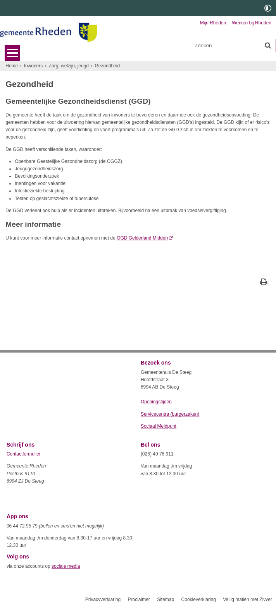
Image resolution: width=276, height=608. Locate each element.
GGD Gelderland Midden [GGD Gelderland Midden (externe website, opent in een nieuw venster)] (142, 238)
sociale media (66, 566)
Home (11, 66)
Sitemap (165, 599)
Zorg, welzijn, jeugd (69, 66)
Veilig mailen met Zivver (247, 599)
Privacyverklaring (103, 599)
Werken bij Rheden (251, 23)
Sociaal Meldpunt (158, 426)
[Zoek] (268, 45)
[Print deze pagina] (264, 283)
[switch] (268, 8)
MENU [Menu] (12, 53)
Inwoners (33, 66)
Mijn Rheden (213, 23)
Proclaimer (139, 599)
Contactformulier (24, 454)
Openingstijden (156, 401)
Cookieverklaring (198, 599)
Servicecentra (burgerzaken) (170, 414)
